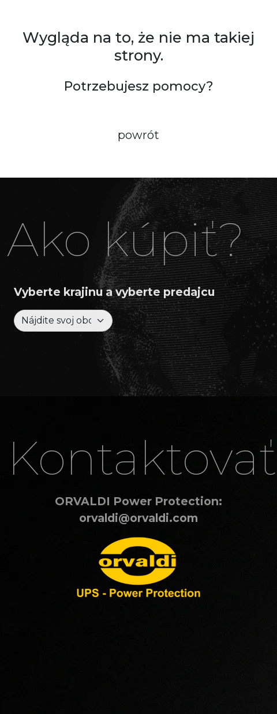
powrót (138, 135)
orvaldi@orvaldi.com (138, 518)
